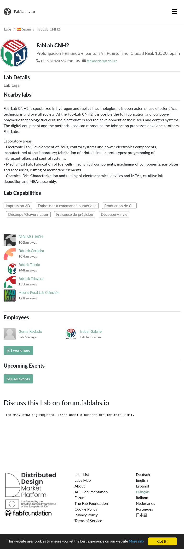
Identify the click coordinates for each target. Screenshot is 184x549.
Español (142, 486)
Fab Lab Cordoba (31, 251)
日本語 (141, 514)
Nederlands (145, 503)
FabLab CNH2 (48, 29)
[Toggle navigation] (174, 11)
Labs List (82, 474)
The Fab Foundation (91, 503)
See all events (18, 378)
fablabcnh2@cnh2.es (102, 61)
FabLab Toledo (29, 265)
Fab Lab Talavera (30, 279)
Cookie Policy (86, 509)
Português (144, 509)
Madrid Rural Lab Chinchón (38, 292)
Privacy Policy (86, 514)
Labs (8, 29)
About (80, 486)
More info (15, 543)
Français (143, 491)
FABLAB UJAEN (30, 237)
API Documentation (91, 491)
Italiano (142, 497)
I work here (18, 350)
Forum (80, 497)
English (142, 480)
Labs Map (83, 480)
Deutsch (143, 474)
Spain (24, 29)
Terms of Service (88, 520)
